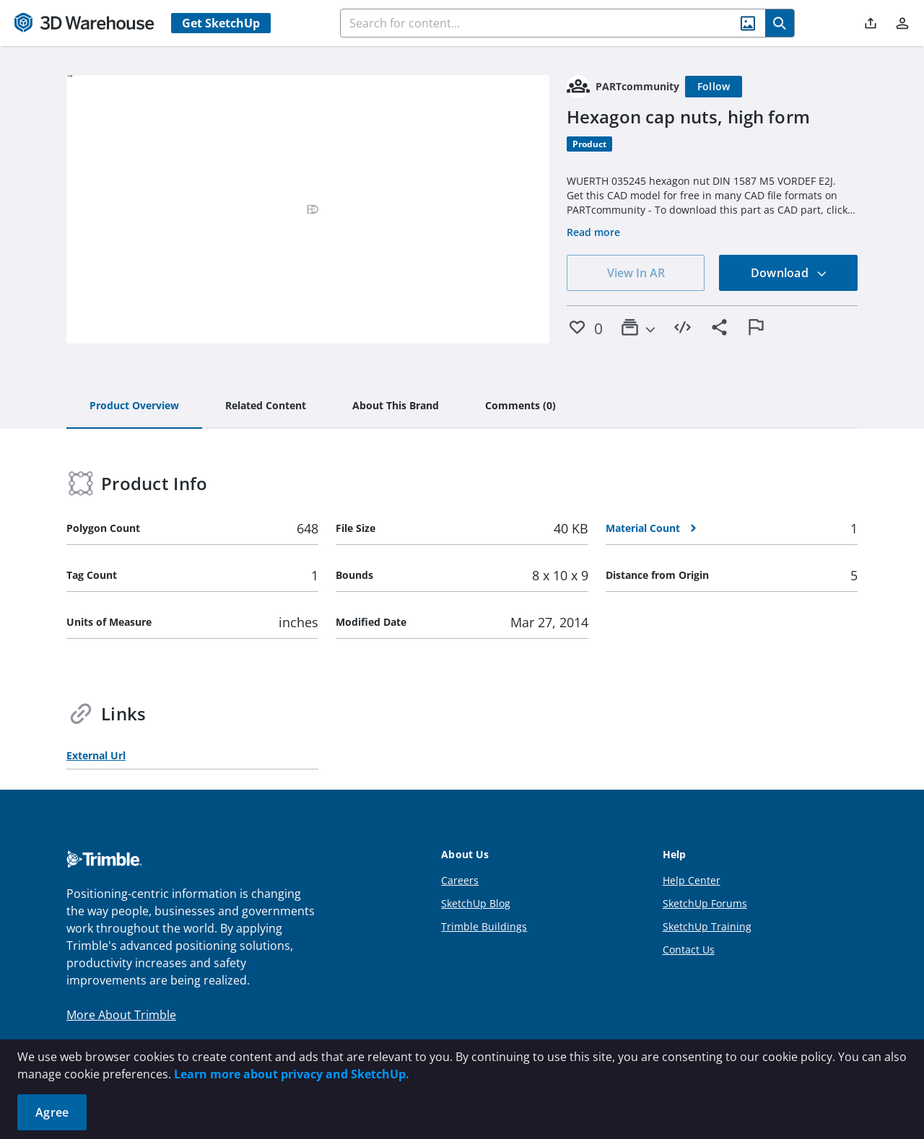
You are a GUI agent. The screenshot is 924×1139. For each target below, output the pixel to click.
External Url (96, 755)
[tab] (134, 406)
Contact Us (689, 949)
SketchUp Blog (475, 903)
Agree (52, 1112)
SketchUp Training (707, 926)
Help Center (691, 880)
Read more (593, 232)
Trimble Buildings (484, 926)
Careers (460, 880)
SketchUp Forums (705, 903)
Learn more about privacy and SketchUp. (291, 1074)
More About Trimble (121, 1015)
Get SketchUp (221, 23)
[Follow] (714, 86)
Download (789, 273)
